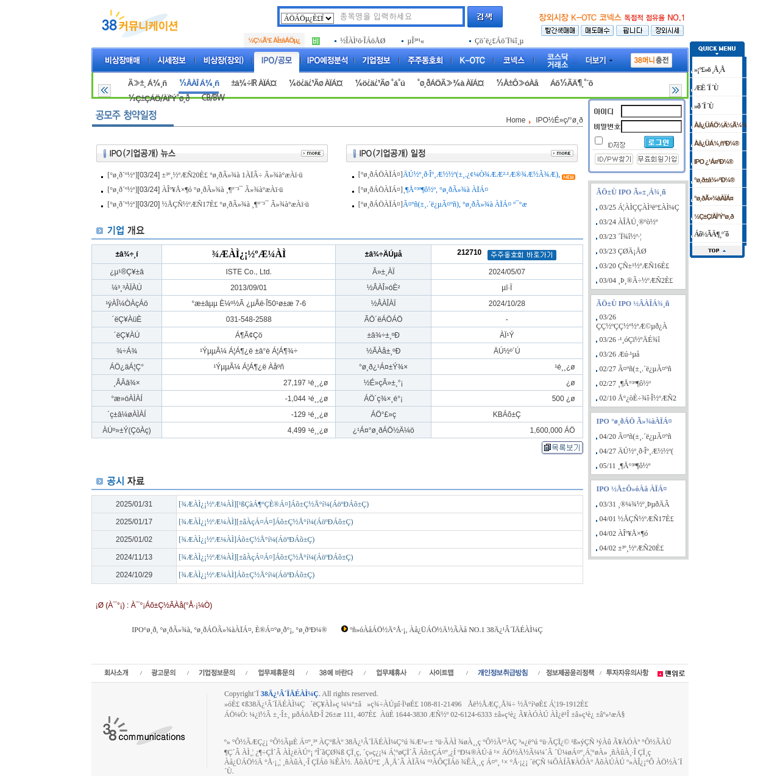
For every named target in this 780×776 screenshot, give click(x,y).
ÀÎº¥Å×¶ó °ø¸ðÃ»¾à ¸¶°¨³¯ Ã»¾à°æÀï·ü (222, 189)
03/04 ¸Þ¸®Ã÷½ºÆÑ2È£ (636, 280)
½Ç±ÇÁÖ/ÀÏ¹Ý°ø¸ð (159, 98)
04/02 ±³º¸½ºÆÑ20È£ (632, 548)
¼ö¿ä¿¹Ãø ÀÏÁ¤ (315, 83)
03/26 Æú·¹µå (620, 354)
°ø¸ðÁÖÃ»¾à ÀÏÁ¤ (450, 83)
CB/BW (212, 98)
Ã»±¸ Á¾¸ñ (147, 83)
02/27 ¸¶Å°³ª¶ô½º (625, 383)
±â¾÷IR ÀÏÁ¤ (253, 83)
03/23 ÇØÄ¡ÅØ (623, 251)
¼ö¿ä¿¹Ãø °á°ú (380, 83)
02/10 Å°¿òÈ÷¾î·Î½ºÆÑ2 (638, 398)
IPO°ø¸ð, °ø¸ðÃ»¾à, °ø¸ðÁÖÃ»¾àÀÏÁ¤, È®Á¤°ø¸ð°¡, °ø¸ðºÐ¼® (229, 629)
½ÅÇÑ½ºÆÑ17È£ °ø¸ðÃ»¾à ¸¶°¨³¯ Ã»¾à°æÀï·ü (235, 204)
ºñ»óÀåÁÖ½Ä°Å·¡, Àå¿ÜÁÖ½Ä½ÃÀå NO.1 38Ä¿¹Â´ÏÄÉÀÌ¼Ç (446, 629)
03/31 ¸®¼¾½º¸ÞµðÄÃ (635, 504)
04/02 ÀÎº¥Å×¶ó (624, 533)
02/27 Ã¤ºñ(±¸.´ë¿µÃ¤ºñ (636, 369)
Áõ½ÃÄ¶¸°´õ (571, 83)
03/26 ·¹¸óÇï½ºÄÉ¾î (630, 339)
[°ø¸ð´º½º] (122, 175)
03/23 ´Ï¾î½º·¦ (621, 236)
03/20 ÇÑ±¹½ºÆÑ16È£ (635, 266)
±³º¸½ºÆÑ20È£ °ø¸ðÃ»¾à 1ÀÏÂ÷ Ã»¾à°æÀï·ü (232, 175)
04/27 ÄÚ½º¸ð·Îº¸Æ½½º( (636, 451)
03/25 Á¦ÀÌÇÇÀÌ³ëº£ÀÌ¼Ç (639, 207)
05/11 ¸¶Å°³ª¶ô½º (625, 465)
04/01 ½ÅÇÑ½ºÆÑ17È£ (637, 518)
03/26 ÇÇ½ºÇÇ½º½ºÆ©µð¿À (631, 321)
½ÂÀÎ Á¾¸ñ (199, 83)
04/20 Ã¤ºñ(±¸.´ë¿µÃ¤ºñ (636, 436)
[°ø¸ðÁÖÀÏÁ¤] (380, 174)
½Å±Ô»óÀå (516, 83)
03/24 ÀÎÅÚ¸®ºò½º (629, 222)
